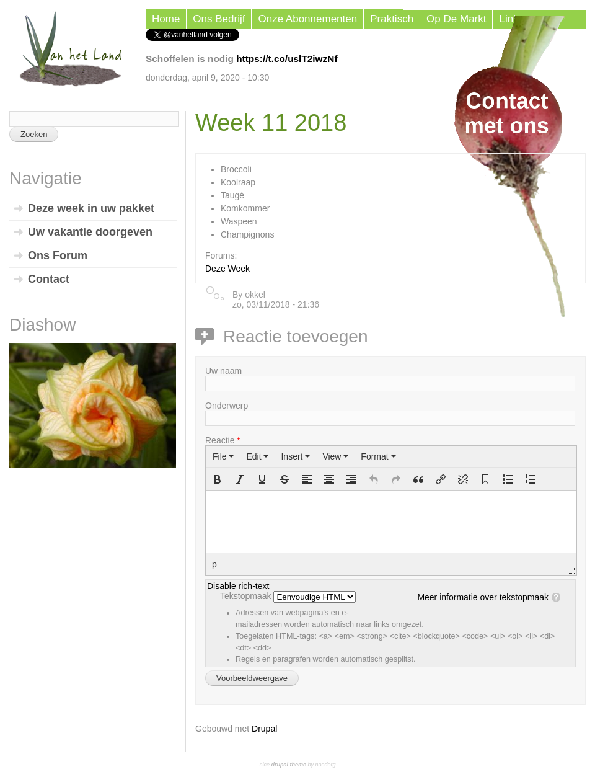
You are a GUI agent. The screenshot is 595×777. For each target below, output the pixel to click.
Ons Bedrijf (219, 19)
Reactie (222, 440)
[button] (217, 479)
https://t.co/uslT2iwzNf (286, 58)
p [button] (214, 564)
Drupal (264, 729)
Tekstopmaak (246, 596)
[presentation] (223, 456)
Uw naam (223, 371)
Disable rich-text (238, 586)
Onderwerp (226, 406)
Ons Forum (57, 255)
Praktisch (391, 19)
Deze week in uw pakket (91, 208)
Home (166, 19)
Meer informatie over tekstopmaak (483, 597)
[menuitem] (223, 456)
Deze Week (227, 268)
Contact (48, 279)
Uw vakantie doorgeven (90, 232)
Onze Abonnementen (307, 19)
